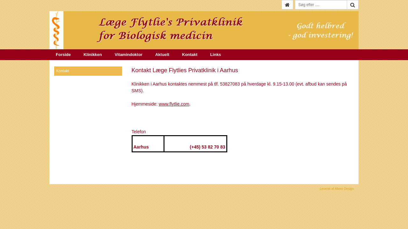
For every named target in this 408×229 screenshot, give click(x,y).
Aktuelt (162, 54)
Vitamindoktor (128, 54)
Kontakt (189, 54)
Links (215, 54)
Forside (63, 54)
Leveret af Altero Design (337, 189)
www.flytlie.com (174, 104)
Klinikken (93, 54)
